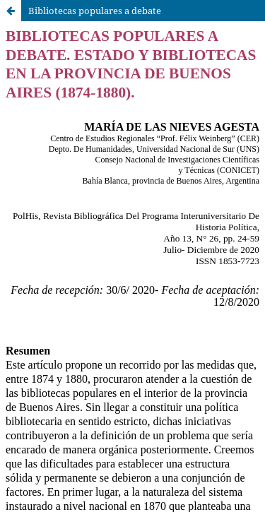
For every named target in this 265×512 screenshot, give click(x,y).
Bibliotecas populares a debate (94, 10)
